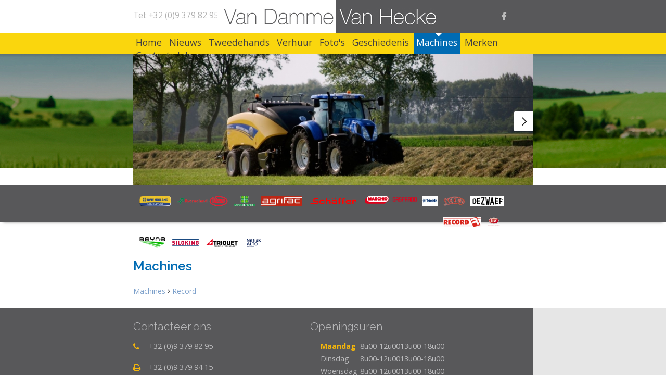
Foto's (379, 42)
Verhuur (331, 42)
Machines (504, 42)
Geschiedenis (437, 42)
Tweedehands (265, 42)
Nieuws (201, 42)
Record (184, 333)
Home (154, 42)
